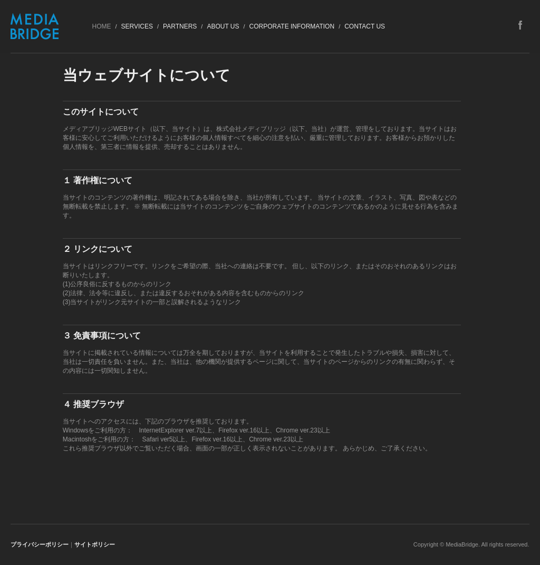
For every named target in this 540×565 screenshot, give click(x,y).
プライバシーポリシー (40, 544)
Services (137, 26)
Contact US (364, 26)
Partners (180, 26)
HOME (101, 26)
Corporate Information (292, 26)
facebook (520, 25)
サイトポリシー (94, 544)
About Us (223, 26)
